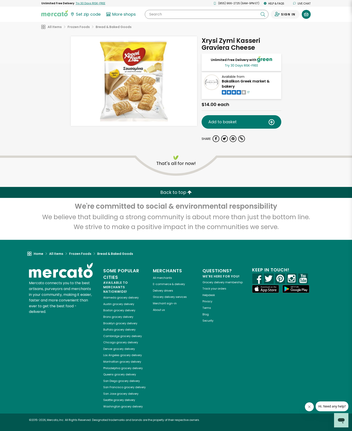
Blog (205, 314)
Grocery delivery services (170, 297)
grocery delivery (121, 297)
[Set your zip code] (85, 14)
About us (159, 310)
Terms (206, 308)
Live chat (302, 3)
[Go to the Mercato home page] (54, 13)
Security (207, 321)
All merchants (162, 278)
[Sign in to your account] (285, 14)
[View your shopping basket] (306, 14)
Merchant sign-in (165, 303)
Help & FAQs (274, 3)
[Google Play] (295, 289)
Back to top (176, 192)
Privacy (207, 301)
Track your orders (214, 288)
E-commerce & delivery (169, 284)
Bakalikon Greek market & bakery (246, 84)
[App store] (265, 289)
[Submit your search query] (262, 14)
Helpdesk (208, 295)
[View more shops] (121, 14)
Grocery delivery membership (222, 282)
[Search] (206, 14)
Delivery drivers (163, 290)
